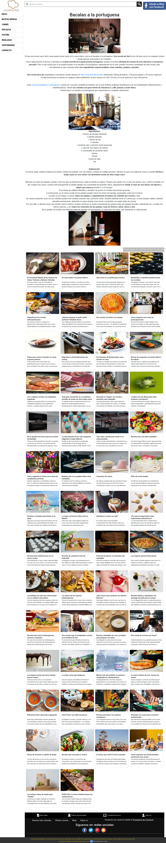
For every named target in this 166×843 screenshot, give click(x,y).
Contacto (7, 50)
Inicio (4, 14)
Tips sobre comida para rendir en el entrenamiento (110, 438)
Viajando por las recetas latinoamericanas (36, 318)
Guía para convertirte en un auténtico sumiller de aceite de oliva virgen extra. (77, 398)
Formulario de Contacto (143, 820)
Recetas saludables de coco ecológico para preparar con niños (111, 636)
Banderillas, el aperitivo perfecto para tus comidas (145, 279)
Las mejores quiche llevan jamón (143, 556)
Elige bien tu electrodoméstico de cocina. (75, 358)
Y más (105, 841)
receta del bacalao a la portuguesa (45, 85)
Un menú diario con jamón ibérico (75, 278)
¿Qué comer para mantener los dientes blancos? (111, 597)
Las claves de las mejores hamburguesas (72, 597)
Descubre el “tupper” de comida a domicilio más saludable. (109, 398)
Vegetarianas (8, 45)
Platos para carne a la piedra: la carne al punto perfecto (41, 358)
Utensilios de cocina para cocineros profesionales (145, 716)
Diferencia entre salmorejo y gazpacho (42, 715)
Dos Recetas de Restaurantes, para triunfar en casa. (109, 358)
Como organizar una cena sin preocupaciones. (142, 318)
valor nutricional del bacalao (91, 75)
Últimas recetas (62, 820)
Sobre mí (84, 820)
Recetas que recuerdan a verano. (74, 755)
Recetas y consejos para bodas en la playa (41, 517)
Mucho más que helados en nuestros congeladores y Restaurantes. (110, 676)
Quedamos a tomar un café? (107, 516)
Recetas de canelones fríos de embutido (73, 557)
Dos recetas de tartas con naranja (109, 317)
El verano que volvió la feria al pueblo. (111, 755)
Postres (5, 35)
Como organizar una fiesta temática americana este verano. (145, 756)
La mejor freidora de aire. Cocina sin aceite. (145, 676)
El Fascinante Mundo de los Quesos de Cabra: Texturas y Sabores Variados (42, 279)
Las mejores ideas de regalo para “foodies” (40, 795)
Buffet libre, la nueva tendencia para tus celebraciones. (77, 795)
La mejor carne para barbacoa (73, 675)
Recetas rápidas (9, 19)
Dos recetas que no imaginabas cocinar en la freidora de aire (77, 636)
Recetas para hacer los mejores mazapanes (108, 716)
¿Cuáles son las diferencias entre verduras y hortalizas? (144, 398)
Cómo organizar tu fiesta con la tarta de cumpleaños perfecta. (42, 477)
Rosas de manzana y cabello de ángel (41, 755)
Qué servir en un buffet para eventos (110, 278)
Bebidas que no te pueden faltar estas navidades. (76, 477)
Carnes (5, 25)
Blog (74, 820)
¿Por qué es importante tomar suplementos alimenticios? (142, 517)
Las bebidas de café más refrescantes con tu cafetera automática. (42, 597)
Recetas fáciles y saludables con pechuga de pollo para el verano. (143, 597)
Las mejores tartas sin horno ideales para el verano (41, 676)
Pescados (6, 30)
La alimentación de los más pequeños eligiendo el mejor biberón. (76, 438)
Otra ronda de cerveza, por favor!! (144, 635)
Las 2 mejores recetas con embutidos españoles (41, 398)
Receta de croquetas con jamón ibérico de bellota (146, 358)
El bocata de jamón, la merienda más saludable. (110, 557)
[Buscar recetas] (80, 4)
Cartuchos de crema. (104, 476)
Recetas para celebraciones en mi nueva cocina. (40, 557)
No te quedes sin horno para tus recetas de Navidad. (42, 438)
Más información (98, 841)
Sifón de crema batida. (139, 476)
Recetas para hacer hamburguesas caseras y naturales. (40, 636)
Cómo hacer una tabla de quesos (74, 715)
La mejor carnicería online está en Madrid (75, 517)
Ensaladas (7, 40)
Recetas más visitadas (42, 820)
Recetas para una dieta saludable (144, 437)
